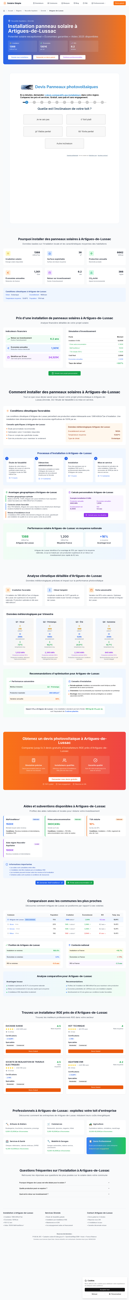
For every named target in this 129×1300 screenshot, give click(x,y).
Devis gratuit (119, 3)
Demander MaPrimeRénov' (50, 883)
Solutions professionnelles (72, 57)
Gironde (43, 11)
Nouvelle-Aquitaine (31, 11)
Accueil (10, 11)
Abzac (12, 924)
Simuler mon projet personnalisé (64, 373)
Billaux (12, 933)
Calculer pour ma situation (96, 515)
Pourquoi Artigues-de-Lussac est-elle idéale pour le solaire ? (64, 1183)
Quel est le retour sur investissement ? (64, 1194)
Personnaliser (115, 1294)
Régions (19, 11)
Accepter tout (105, 1289)
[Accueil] (4, 11)
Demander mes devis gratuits (64, 779)
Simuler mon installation (19, 57)
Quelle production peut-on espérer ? (64, 1188)
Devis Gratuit (33, 1051)
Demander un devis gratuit (45, 57)
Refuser (94, 1294)
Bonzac (12, 929)
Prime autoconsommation (80, 883)
